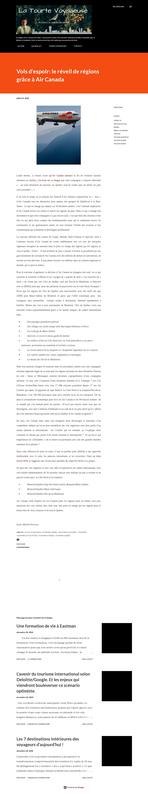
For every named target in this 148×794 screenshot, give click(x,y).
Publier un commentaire (38, 724)
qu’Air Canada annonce (61, 175)
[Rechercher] (118, 6)
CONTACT (76, 46)
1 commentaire (34, 659)
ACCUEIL (19, 46)
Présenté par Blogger (74, 787)
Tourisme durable (120, 140)
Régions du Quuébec (121, 130)
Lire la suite (87, 659)
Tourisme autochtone (121, 137)
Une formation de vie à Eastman (46, 625)
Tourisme (117, 134)
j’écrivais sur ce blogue (49, 180)
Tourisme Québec (120, 144)
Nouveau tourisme (120, 124)
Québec (116, 127)
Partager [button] (118, 107)
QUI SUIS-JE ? (35, 46)
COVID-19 (117, 120)
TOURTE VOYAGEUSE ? (56, 46)
